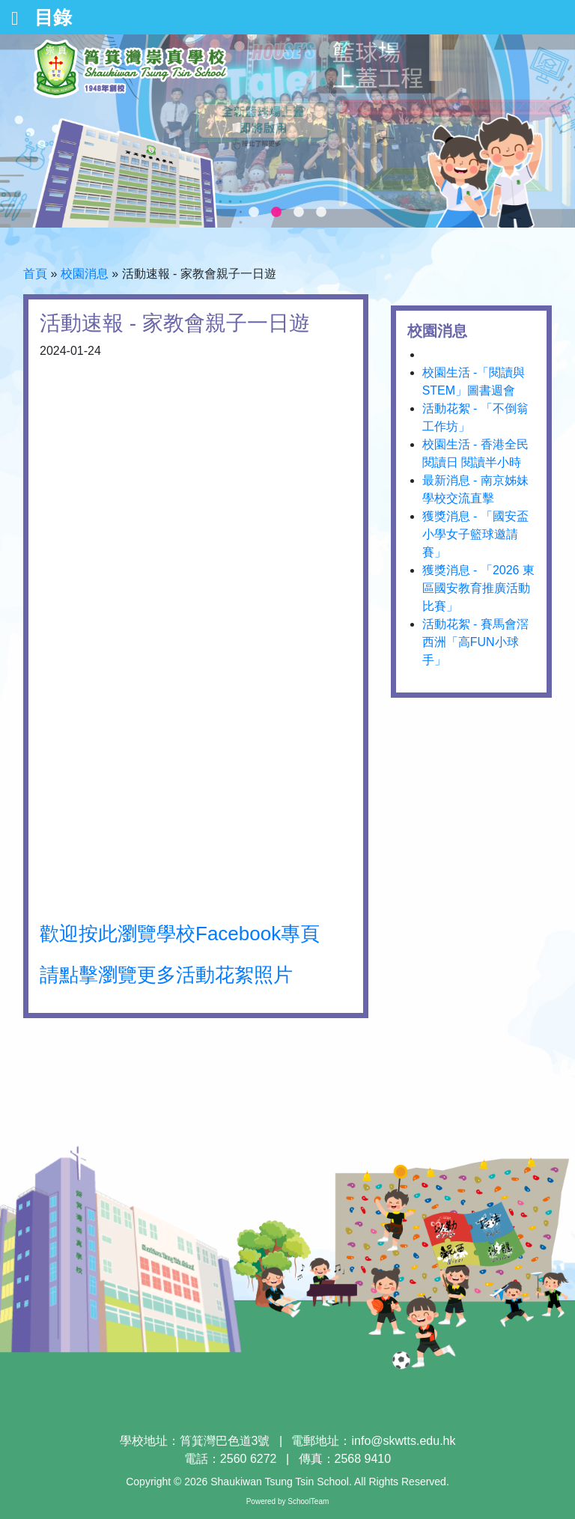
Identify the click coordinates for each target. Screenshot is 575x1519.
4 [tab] (321, 212)
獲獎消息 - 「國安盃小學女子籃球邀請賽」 (475, 534)
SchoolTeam (308, 1501)
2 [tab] (276, 212)
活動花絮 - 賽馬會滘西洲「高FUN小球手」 (475, 642)
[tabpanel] (287, 131)
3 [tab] (298, 212)
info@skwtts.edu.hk (404, 1440)
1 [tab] (253, 212)
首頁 (35, 273)
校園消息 (85, 273)
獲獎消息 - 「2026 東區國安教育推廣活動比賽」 (478, 588)
